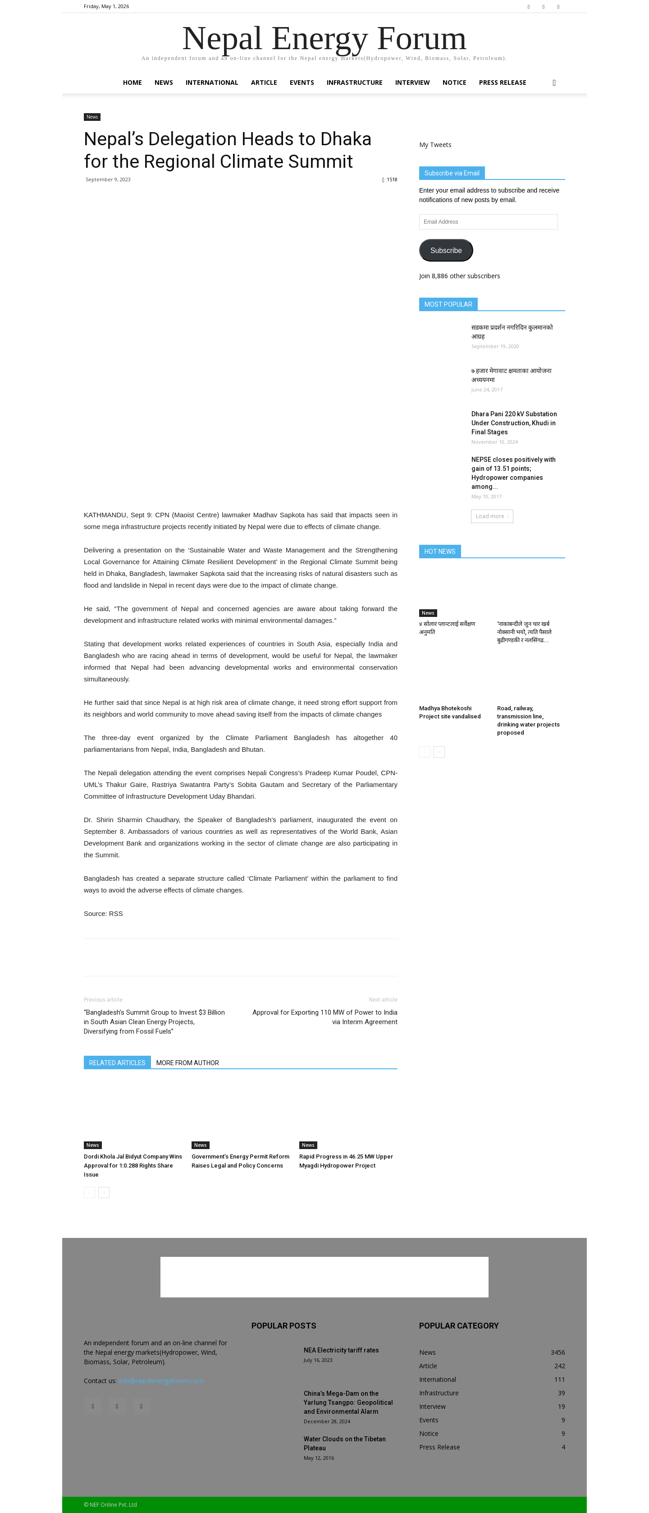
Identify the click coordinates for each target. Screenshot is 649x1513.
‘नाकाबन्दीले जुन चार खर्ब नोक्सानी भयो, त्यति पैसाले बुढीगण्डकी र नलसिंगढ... (524, 632)
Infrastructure (355, 82)
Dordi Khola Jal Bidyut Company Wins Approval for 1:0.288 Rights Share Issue (133, 1165)
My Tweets (435, 144)
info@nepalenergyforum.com (161, 1380)
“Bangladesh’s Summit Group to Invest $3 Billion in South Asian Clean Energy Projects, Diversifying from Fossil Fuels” (154, 1021)
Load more (492, 516)
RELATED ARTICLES (117, 1063)
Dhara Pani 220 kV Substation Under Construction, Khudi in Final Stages (514, 423)
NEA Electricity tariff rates (341, 1350)
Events (302, 82)
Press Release (502, 82)
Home (132, 82)
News (164, 82)
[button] (554, 83)
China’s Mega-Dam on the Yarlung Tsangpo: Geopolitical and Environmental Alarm (348, 1402)
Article (264, 82)
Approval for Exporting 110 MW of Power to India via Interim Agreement (325, 1017)
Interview (412, 82)
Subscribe (446, 250)
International (212, 82)
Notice (454, 82)
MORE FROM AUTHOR (187, 1063)
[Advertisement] (240, 486)
